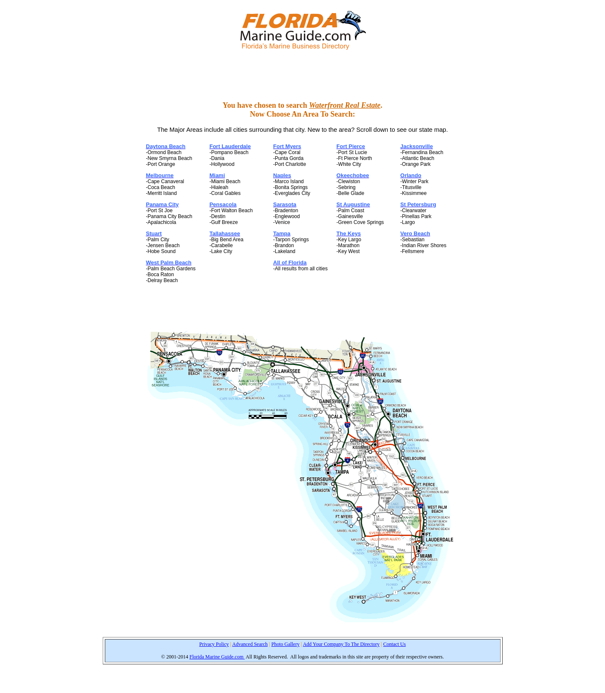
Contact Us (394, 644)
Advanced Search (250, 644)
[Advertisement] (302, 75)
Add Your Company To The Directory (341, 644)
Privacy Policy (214, 644)
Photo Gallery (285, 644)
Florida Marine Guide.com (217, 657)
